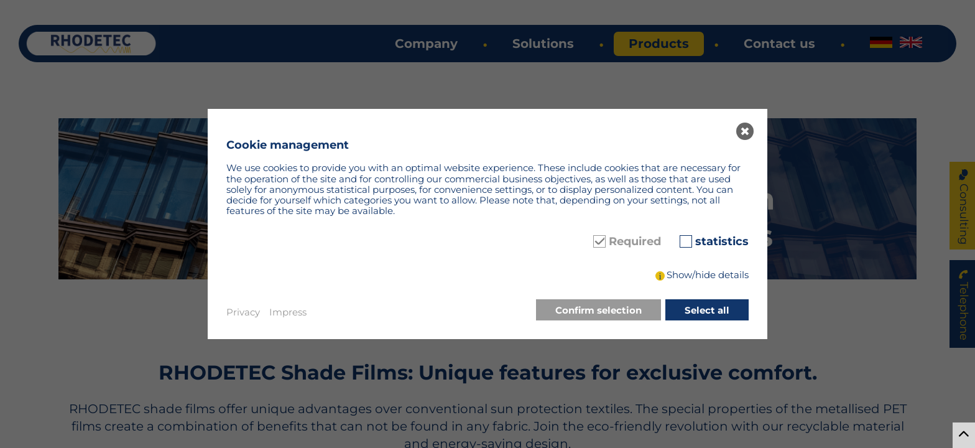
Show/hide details (708, 275)
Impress (288, 312)
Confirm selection (598, 310)
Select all (707, 310)
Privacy (243, 312)
